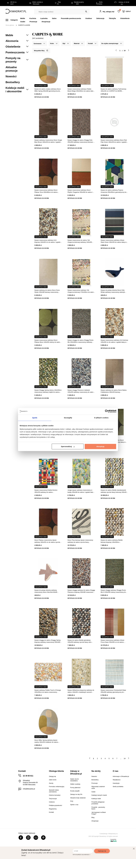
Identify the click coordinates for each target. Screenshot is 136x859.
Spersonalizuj (68, 446)
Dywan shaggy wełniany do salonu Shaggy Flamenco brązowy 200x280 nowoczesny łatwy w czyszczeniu (81, 591)
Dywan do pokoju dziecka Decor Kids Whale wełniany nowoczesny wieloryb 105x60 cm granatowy (113, 291)
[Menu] (13, 20)
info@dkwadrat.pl (29, 789)
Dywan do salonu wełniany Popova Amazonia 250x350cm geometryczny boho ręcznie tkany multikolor (114, 191)
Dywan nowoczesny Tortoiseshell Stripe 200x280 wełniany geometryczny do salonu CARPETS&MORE (113, 691)
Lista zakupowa (120, 10)
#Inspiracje (46, 22)
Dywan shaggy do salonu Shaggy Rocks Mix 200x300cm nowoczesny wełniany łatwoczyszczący (80, 341)
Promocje (33, 22)
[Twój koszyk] (126, 11)
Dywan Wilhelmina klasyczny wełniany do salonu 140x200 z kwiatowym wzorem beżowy (81, 691)
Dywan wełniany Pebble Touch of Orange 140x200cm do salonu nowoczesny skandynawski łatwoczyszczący (47, 691)
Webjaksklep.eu (113, 833)
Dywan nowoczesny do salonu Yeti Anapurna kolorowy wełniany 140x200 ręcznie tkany (80, 241)
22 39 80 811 (28, 776)
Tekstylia (112, 18)
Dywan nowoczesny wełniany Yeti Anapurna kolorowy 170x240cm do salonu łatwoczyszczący (81, 291)
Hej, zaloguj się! (108, 11)
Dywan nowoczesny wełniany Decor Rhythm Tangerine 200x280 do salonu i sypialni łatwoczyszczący (80, 191)
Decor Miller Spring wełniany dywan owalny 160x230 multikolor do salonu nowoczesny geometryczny (46, 741)
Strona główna (10, 25)
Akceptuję (100, 446)
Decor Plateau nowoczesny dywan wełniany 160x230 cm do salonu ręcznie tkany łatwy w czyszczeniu (47, 541)
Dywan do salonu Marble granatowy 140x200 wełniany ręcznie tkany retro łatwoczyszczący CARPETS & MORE (80, 641)
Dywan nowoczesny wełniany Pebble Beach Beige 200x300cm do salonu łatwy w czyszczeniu (81, 90)
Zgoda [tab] (34, 418)
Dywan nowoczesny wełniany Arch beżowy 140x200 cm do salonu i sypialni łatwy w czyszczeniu (114, 341)
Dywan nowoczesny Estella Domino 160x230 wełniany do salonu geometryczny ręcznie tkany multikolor (46, 491)
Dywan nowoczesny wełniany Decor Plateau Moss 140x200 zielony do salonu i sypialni (47, 341)
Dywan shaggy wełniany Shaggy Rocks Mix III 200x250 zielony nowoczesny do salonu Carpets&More (113, 591)
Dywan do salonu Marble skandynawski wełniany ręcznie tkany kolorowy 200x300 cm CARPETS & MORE (114, 491)
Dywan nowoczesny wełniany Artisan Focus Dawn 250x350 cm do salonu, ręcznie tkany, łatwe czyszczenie (112, 641)
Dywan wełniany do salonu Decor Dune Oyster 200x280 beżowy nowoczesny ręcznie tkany (47, 291)
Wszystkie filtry (41, 50)
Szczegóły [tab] (68, 418)
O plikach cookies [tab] (101, 418)
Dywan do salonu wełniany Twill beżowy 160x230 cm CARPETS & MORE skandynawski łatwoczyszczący (113, 90)
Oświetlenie (125, 18)
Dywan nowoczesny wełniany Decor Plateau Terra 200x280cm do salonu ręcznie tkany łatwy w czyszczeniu (46, 191)
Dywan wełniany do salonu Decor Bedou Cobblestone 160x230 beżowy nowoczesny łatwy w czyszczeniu (114, 391)
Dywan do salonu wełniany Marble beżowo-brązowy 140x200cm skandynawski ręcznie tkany (112, 541)
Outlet (22, 22)
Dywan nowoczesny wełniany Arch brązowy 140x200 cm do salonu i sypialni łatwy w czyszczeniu (47, 241)
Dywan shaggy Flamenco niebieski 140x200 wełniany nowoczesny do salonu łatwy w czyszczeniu (81, 391)
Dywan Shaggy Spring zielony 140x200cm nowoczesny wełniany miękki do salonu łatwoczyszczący (48, 391)
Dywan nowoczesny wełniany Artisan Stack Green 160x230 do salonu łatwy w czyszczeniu (113, 241)
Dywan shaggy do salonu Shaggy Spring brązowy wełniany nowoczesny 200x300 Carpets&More (47, 641)
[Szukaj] (86, 11)
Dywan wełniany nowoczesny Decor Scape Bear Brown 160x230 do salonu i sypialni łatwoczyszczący (48, 141)
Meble (22, 18)
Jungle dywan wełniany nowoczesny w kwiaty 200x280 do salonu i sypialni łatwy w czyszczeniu (81, 491)
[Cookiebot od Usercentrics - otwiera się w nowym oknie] (106, 411)
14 (125, 758)
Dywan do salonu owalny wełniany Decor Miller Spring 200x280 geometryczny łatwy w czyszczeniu (48, 90)
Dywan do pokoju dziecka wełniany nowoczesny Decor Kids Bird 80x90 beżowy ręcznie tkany (45, 591)
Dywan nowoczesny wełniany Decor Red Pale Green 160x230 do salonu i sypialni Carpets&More (114, 141)
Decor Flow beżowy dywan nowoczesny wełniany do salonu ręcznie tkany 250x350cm (80, 541)
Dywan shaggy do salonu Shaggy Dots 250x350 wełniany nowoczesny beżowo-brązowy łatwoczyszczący (80, 141)
